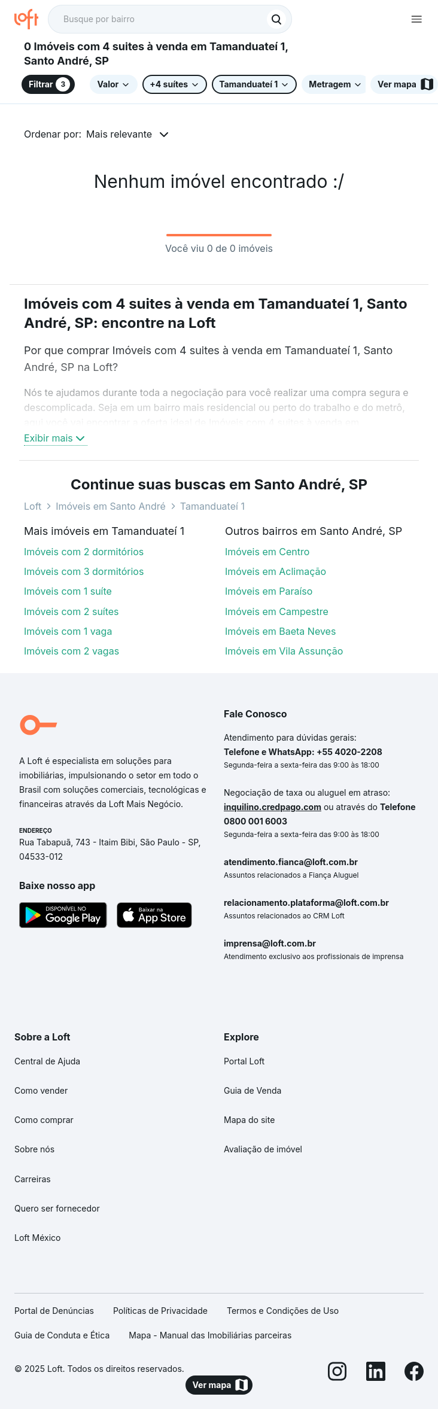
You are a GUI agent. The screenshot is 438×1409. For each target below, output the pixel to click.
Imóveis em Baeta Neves (280, 631)
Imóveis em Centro (267, 552)
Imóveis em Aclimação (275, 571)
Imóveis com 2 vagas (71, 651)
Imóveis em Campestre (276, 611)
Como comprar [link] (44, 1120)
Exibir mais (55, 438)
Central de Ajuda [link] (47, 1061)
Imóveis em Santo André (111, 506)
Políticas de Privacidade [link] (160, 1310)
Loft (32, 506)
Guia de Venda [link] (252, 1090)
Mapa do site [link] (249, 1120)
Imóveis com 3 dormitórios (84, 571)
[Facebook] (414, 1373)
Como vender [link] (41, 1090)
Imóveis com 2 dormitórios (84, 552)
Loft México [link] (37, 1238)
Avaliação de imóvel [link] (263, 1149)
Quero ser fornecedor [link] (57, 1208)
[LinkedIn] (375, 1373)
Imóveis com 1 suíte (68, 591)
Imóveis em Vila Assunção (284, 651)
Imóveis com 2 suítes (71, 611)
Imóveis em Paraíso (268, 591)
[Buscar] (276, 19)
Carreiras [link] (32, 1179)
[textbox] (170, 19)
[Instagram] (337, 1373)
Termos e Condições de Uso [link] (283, 1310)
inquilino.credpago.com (272, 807)
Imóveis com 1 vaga (68, 631)
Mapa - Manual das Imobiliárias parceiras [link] (210, 1335)
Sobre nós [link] (34, 1149)
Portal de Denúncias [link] (54, 1310)
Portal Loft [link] (244, 1061)
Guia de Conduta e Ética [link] (62, 1335)
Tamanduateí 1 (212, 506)
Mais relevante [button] (119, 134)
